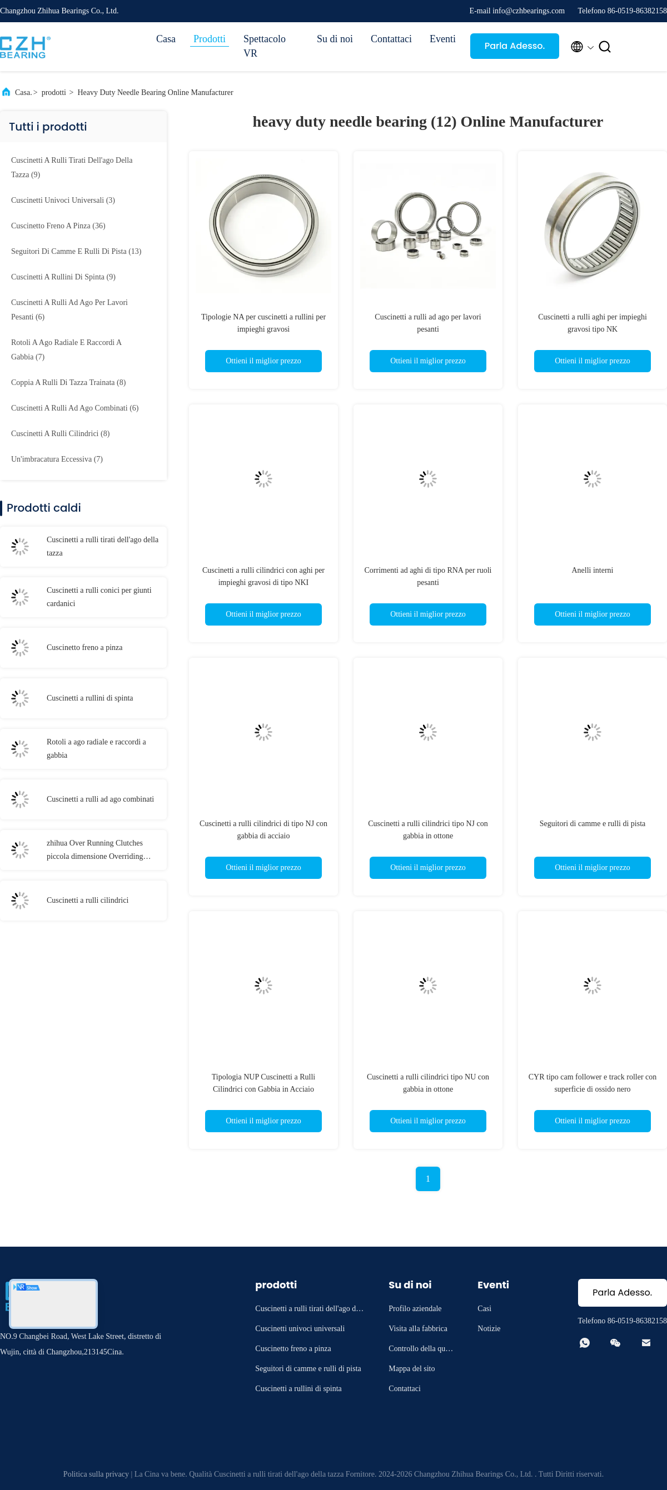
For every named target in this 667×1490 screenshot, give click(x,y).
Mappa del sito (412, 1368)
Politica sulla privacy (96, 1474)
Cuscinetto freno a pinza (84, 647)
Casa (166, 38)
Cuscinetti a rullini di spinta (90, 698)
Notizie (488, 1328)
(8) (68, 382)
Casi (484, 1308)
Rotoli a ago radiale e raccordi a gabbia (96, 748)
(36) (58, 226)
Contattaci (391, 38)
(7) (66, 349)
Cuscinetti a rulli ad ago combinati (100, 799)
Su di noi (335, 38)
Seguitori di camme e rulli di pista (593, 823)
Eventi (443, 38)
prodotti (54, 92)
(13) (76, 251)
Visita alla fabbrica (418, 1328)
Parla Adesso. (515, 45)
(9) (71, 167)
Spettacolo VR (264, 46)
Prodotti (209, 38)
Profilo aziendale (415, 1308)
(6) (69, 309)
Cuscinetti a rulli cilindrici (87, 900)
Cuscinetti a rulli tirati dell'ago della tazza (102, 546)
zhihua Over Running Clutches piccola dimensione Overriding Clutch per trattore (95, 851)
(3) (63, 200)
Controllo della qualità (422, 1350)
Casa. (23, 92)
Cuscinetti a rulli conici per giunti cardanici (99, 597)
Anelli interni (592, 570)
